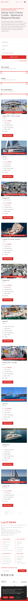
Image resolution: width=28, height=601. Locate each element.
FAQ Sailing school (7, 558)
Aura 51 (5, 404)
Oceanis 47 (6, 198)
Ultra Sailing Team (6, 544)
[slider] (1, 71)
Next (21, 513)
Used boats (19, 561)
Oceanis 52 (6, 280)
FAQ (17, 545)
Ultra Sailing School (7, 560)
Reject (11, 597)
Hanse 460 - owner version (11, 116)
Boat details (8, 135)
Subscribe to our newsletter (9, 567)
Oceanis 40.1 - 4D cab (9, 363)
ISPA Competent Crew (7, 561)
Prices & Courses (6, 556)
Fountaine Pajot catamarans (20, 559)
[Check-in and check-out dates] (14, 53)
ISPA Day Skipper (6, 563)
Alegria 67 (5, 445)
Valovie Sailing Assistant (8, 550)
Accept (5, 597)
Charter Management (21, 563)
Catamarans (19, 543)
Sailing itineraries (20, 547)
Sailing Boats (19, 541)
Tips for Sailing (20, 549)
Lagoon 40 (5, 486)
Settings (18, 597)
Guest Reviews (6, 546)
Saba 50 (5, 321)
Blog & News (19, 551)
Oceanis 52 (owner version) (11, 239)
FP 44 (4, 157)
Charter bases (5, 548)
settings (19, 593)
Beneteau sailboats (21, 556)
